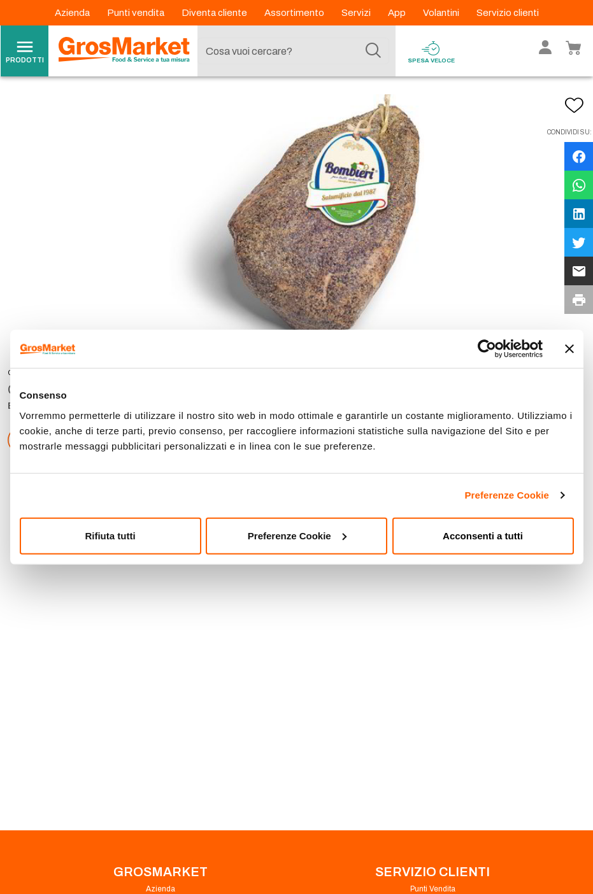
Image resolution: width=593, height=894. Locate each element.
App (398, 13)
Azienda (73, 13)
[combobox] (293, 51)
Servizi (357, 13)
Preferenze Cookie (506, 495)
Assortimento (295, 13)
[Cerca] (373, 51)
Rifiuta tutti (110, 535)
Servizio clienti (507, 13)
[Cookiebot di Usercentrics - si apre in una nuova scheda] (487, 348)
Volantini (442, 13)
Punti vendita (136, 13)
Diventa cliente (215, 13)
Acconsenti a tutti (483, 535)
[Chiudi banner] (569, 348)
